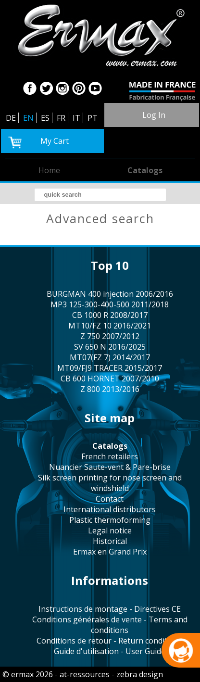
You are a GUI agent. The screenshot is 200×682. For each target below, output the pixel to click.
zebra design (139, 674)
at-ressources (85, 674)
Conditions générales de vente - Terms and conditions (110, 624)
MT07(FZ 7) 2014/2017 (110, 357)
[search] (100, 195)
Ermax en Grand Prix (110, 551)
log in (153, 115)
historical (110, 541)
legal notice (110, 530)
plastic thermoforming (109, 520)
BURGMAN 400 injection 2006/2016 (110, 294)
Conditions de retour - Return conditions (110, 640)
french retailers (109, 456)
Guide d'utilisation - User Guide (109, 651)
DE (11, 118)
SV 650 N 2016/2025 (110, 346)
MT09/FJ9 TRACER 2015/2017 (109, 368)
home (49, 170)
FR (61, 118)
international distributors (109, 509)
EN (28, 118)
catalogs (144, 170)
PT (93, 118)
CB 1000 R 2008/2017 (110, 315)
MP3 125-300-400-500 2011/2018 (109, 304)
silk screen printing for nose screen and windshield (110, 482)
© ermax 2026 (27, 674)
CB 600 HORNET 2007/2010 (110, 378)
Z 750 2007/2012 (109, 336)
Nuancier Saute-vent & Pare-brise (110, 467)
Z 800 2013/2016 (109, 389)
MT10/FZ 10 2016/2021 (109, 325)
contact (110, 498)
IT (76, 118)
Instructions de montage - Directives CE (109, 609)
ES (45, 118)
